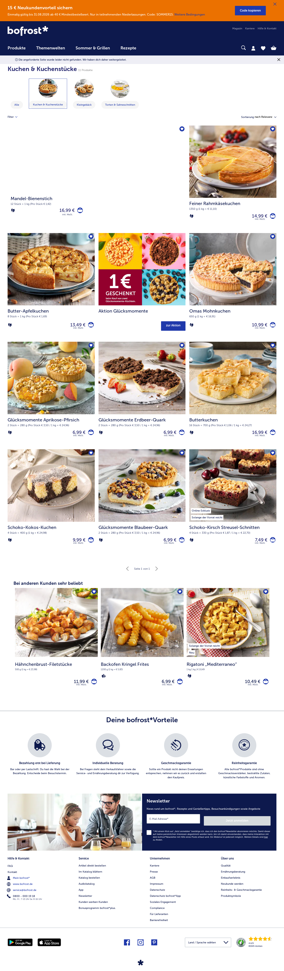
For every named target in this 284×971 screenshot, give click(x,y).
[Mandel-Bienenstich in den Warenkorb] (79, 211)
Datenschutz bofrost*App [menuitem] (165, 900)
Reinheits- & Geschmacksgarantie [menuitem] (241, 894)
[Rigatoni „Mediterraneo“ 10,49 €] (228, 650)
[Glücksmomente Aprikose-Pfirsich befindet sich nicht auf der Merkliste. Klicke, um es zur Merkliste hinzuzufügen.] (91, 348)
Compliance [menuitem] (157, 912)
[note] (56, 672)
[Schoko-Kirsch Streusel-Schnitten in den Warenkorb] (271, 544)
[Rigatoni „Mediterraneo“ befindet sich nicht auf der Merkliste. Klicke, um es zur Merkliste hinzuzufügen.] (265, 598)
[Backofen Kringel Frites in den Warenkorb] (179, 688)
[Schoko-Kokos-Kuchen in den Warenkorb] (90, 544)
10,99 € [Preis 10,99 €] (257, 326)
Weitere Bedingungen (189, 14)
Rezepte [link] (128, 48)
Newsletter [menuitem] (85, 900)
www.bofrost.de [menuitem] (20, 888)
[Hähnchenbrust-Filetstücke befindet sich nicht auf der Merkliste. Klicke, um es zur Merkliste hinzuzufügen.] (94, 598)
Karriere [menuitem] (250, 28)
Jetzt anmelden (254, 826)
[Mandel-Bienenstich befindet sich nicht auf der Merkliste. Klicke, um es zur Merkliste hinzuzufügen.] (181, 130)
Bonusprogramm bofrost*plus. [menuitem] (97, 912)
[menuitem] (17, 49)
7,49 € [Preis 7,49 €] (259, 544)
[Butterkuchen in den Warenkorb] (271, 435)
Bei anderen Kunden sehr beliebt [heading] (48, 589)
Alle (16, 104)
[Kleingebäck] (84, 88)
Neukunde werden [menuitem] (232, 888)
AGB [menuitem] (152, 882)
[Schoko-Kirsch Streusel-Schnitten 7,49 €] (232, 507)
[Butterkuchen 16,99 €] (232, 398)
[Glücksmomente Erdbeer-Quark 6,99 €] (142, 398)
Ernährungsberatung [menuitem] (233, 876)
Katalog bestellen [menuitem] (89, 882)
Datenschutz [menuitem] (157, 894)
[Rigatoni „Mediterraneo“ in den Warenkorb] (264, 688)
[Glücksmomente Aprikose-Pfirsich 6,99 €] (51, 398)
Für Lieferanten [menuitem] (159, 918)
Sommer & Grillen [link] (93, 48)
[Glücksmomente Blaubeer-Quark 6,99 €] (142, 507)
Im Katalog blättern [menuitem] (90, 876)
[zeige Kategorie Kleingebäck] (84, 94)
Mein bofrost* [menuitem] (19, 882)
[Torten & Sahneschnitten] (120, 88)
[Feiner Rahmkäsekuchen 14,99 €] (232, 180)
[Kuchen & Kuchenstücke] (47, 88)
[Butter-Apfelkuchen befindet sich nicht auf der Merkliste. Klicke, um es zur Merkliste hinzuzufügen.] (91, 239)
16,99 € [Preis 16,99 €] (65, 211)
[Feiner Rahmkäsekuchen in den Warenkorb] (271, 217)
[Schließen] (274, 4)
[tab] (253, 48)
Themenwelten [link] (50, 48)
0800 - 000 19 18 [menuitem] (21, 900)
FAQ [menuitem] (10, 870)
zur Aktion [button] (173, 327)
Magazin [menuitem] (237, 28)
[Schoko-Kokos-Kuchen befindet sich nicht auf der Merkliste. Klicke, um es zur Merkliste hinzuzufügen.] (91, 457)
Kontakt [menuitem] (12, 876)
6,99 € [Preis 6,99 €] (77, 435)
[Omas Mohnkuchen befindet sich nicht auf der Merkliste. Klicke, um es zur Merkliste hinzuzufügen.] (272, 239)
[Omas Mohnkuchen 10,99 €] (232, 289)
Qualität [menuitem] (226, 870)
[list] (142, 763)
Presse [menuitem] (154, 876)
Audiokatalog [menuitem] (87, 888)
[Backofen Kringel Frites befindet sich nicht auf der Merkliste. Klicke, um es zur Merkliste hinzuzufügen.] (180, 598)
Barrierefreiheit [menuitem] (159, 924)
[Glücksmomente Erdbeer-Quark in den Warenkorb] (181, 435)
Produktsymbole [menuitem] (231, 900)
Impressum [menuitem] (156, 888)
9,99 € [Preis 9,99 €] (77, 544)
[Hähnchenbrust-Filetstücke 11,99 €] (56, 650)
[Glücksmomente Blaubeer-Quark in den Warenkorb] (181, 544)
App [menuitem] (81, 894)
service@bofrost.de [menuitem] (22, 894)
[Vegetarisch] (13, 211)
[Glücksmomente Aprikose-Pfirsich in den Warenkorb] (90, 435)
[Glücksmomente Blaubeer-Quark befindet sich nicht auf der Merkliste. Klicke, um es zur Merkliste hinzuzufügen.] (181, 457)
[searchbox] (149, 48)
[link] (48, 31)
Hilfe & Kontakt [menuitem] (267, 28)
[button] (250, 10)
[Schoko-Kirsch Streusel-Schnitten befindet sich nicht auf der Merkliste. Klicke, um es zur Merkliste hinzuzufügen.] (272, 457)
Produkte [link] (17, 48)
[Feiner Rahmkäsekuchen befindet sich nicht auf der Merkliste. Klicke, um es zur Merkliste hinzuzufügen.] (272, 130)
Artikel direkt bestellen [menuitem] (92, 870)
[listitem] (204, 650)
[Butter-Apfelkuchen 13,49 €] (51, 289)
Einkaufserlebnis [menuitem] (230, 882)
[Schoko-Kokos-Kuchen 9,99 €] (51, 507)
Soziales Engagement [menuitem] (163, 906)
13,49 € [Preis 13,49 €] (76, 326)
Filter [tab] (15, 117)
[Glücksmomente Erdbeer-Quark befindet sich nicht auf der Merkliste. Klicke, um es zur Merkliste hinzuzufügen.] (181, 348)
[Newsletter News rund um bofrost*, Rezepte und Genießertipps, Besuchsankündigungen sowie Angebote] (209, 828)
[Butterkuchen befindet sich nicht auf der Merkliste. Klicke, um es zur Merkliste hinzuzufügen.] (272, 348)
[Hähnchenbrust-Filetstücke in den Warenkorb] (93, 688)
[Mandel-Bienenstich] (96, 180)
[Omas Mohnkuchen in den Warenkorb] (271, 326)
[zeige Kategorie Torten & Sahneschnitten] (120, 94)
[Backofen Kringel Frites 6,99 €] (142, 650)
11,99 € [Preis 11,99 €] (79, 688)
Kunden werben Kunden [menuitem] (93, 906)
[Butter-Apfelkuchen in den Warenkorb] (90, 326)
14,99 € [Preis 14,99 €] (257, 217)
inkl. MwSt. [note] (81, 692)
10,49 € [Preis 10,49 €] (250, 688)
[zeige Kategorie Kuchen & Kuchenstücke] (48, 93)
